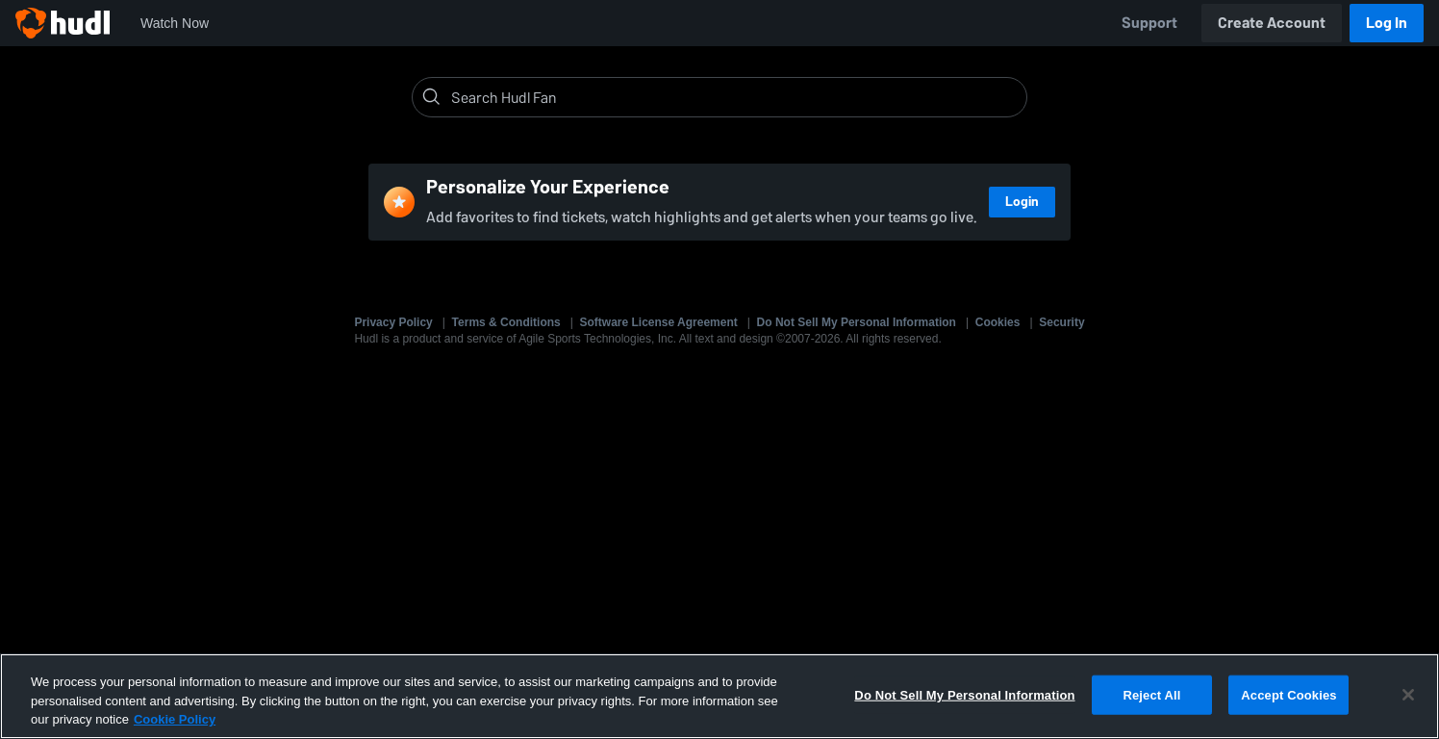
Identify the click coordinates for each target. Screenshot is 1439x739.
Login (1022, 202)
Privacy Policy (393, 322)
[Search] (735, 97)
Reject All (1151, 694)
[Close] (1408, 695)
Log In (1386, 23)
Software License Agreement (659, 322)
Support (1149, 23)
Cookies (998, 322)
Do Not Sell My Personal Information (856, 322)
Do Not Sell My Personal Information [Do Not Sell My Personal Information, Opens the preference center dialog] (964, 694)
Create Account (1271, 23)
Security (1061, 322)
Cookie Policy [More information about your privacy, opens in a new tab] (174, 719)
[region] (719, 696)
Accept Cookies (1288, 694)
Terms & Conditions (506, 322)
